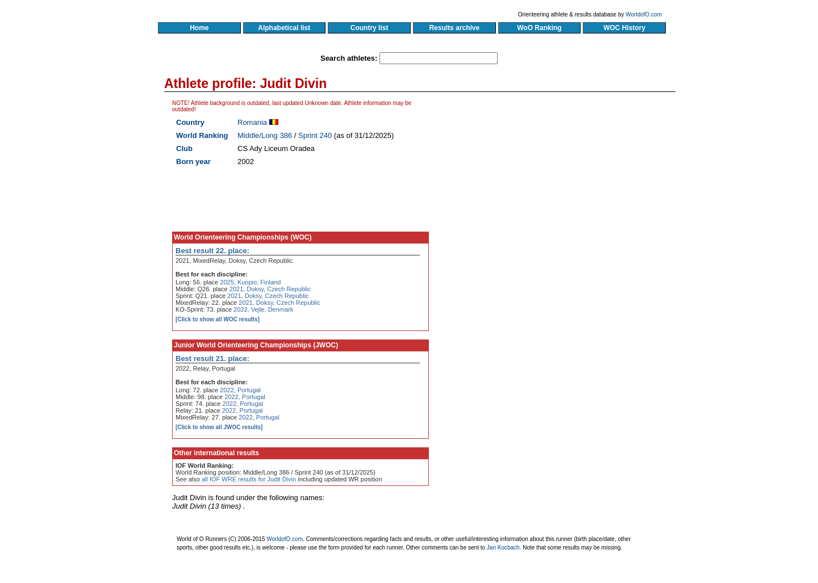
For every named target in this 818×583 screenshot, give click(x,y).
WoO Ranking (540, 28)
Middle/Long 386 (264, 135)
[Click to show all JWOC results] (219, 427)
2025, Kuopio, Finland (250, 282)
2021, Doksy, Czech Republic (270, 289)
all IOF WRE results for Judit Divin (249, 479)
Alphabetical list (284, 28)
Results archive (454, 28)
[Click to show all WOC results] (218, 319)
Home (199, 28)
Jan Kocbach (503, 547)
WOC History (624, 28)
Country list (369, 28)
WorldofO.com (643, 14)
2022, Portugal (240, 390)
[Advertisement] (566, 207)
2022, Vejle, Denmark (263, 309)
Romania (252, 122)
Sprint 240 (315, 135)
